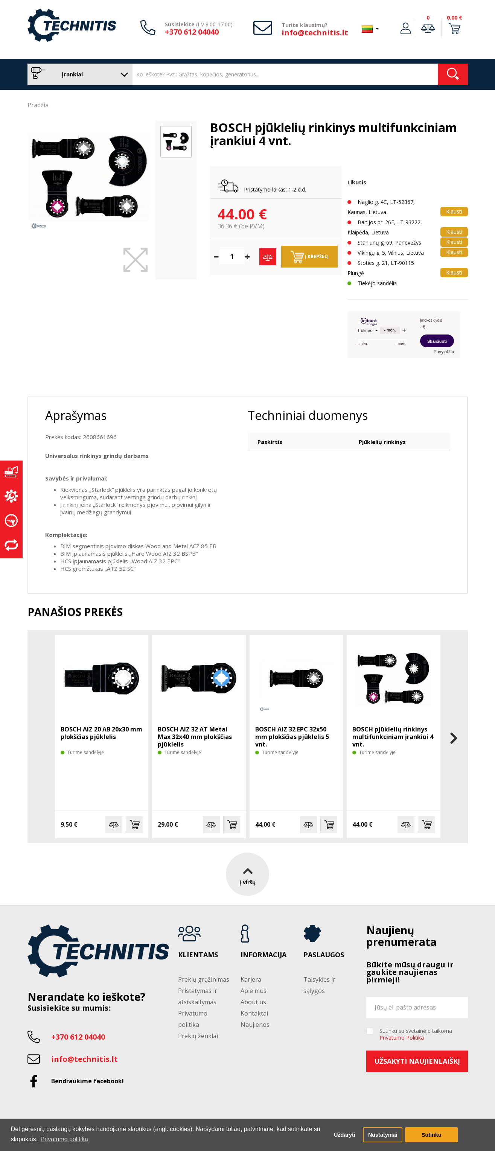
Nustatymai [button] (383, 1135)
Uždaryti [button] (344, 1135)
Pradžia (38, 105)
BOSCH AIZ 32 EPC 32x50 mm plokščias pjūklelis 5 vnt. (292, 736)
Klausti (454, 211)
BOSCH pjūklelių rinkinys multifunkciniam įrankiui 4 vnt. (392, 736)
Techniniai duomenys (308, 415)
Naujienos (255, 1024)
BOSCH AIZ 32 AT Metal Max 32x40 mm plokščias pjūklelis (195, 736)
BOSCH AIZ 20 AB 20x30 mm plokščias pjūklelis (101, 733)
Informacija (263, 955)
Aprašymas (76, 415)
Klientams (198, 955)
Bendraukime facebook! (87, 1081)
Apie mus (254, 991)
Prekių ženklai (198, 1036)
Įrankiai (78, 74)
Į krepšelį (310, 257)
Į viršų (247, 874)
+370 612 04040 (192, 32)
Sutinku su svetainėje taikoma (415, 1034)
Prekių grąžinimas (203, 979)
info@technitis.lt (315, 32)
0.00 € (454, 17)
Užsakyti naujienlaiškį (417, 1061)
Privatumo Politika (401, 1037)
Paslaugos (323, 955)
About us (253, 1002)
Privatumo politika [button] (64, 1139)
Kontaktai (254, 1013)
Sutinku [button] (432, 1135)
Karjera (251, 979)
